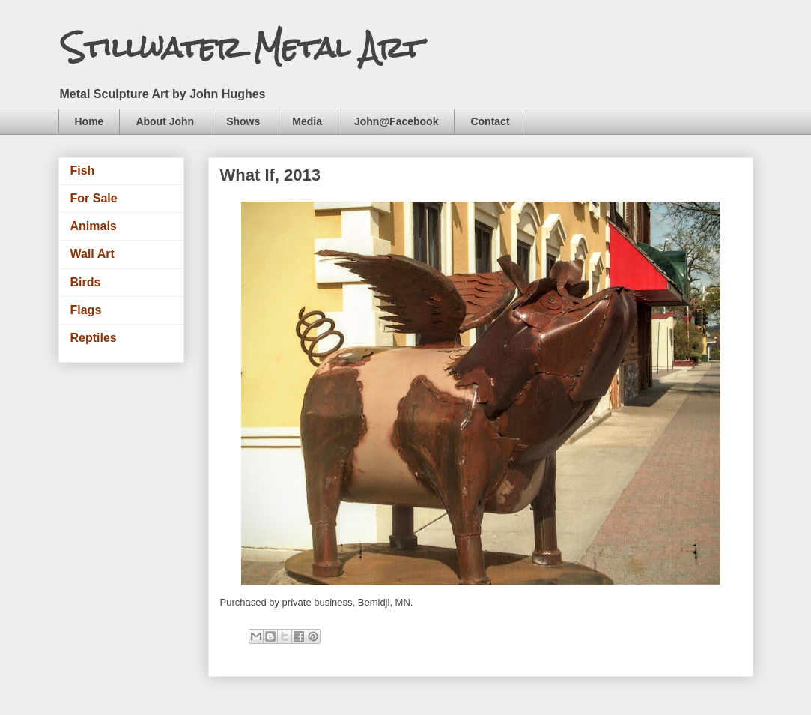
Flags (86, 310)
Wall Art (92, 253)
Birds (85, 282)
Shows (243, 121)
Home (89, 121)
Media (307, 121)
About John (165, 121)
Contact (489, 121)
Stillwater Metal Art (242, 47)
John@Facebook (396, 121)
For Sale (94, 198)
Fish (82, 170)
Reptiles (93, 337)
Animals (93, 226)
